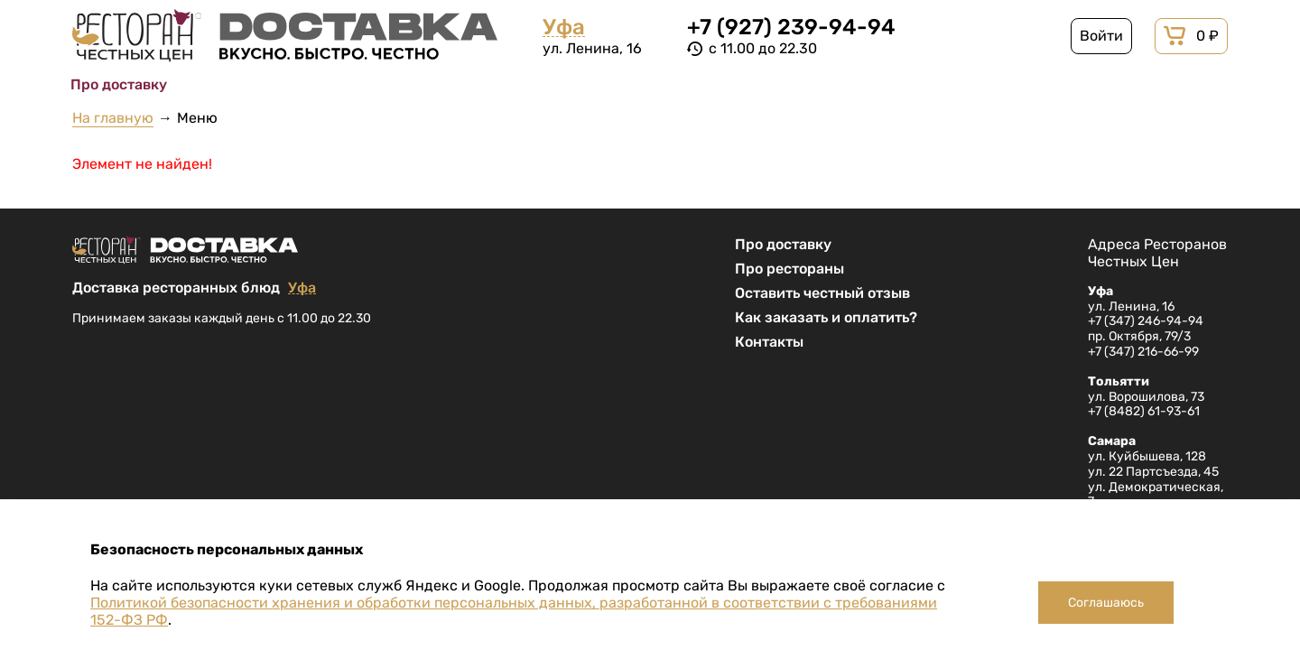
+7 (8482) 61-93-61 (1144, 411)
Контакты (769, 341)
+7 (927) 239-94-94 (791, 27)
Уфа (564, 27)
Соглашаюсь (1106, 602)
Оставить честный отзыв (822, 293)
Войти (1101, 35)
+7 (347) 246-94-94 (1145, 321)
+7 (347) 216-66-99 (1143, 351)
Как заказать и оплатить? (826, 317)
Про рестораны (789, 268)
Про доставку (783, 244)
